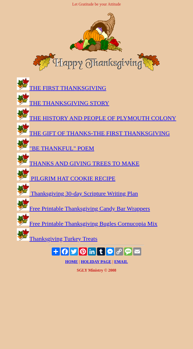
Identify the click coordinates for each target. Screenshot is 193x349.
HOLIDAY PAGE (96, 262)
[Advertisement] (96, 312)
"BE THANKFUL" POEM (61, 148)
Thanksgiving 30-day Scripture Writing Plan (83, 193)
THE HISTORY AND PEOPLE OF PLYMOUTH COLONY (102, 118)
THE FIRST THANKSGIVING (67, 88)
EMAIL (121, 262)
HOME (71, 262)
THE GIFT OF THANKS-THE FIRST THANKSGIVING (99, 133)
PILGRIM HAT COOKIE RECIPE (72, 178)
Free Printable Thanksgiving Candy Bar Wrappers (89, 208)
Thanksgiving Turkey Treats (63, 238)
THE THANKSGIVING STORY (69, 103)
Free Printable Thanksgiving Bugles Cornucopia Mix (93, 223)
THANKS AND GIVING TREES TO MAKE (84, 163)
